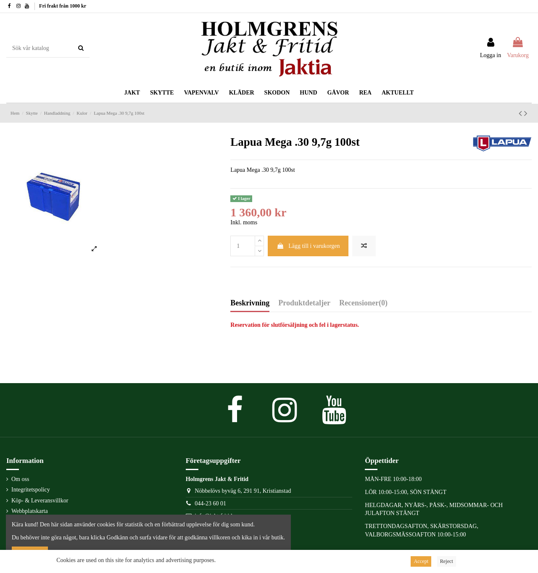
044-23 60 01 (210, 503)
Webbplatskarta (29, 511)
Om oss (20, 479)
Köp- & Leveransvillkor (39, 500)
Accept (421, 561)
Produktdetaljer (304, 303)
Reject (446, 561)
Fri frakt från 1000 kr (62, 6)
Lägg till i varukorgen (308, 246)
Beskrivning (249, 303)
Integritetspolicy (30, 489)
